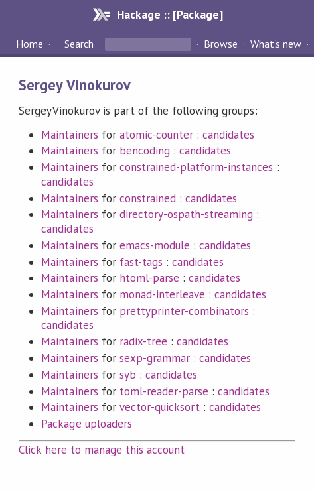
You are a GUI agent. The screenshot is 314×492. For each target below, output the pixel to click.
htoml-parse (149, 278)
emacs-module (154, 245)
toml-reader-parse (163, 391)
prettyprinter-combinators (184, 311)
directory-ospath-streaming (186, 214)
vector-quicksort (159, 407)
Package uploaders (86, 423)
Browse (221, 43)
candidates (228, 134)
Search (79, 43)
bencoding (144, 150)
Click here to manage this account (102, 449)
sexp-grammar (154, 358)
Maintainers (69, 134)
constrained (147, 198)
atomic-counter (156, 134)
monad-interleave (162, 294)
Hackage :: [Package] (170, 14)
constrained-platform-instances (196, 167)
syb (127, 374)
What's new (275, 43)
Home (29, 43)
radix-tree (143, 341)
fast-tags (141, 262)
